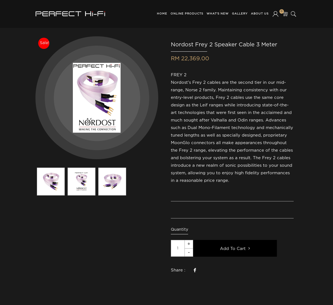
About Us (260, 14)
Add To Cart (235, 248)
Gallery (240, 14)
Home (162, 14)
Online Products (187, 14)
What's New (218, 14)
